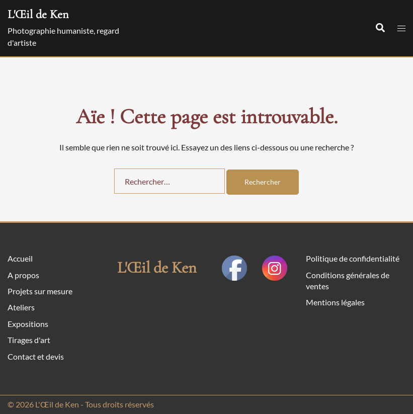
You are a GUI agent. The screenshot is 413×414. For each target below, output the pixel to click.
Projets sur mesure (40, 291)
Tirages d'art (29, 340)
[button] (380, 28)
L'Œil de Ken (38, 14)
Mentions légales (335, 302)
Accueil (20, 258)
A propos (23, 275)
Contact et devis (36, 356)
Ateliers (21, 307)
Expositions (28, 323)
